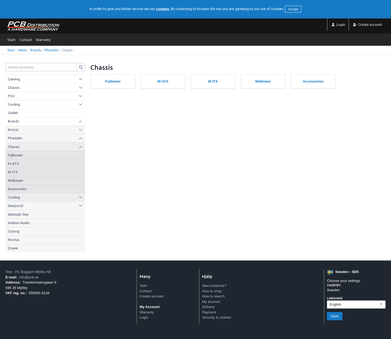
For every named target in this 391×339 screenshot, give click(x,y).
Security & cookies (216, 317)
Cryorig (14, 231)
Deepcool (15, 206)
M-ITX (13, 172)
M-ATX (13, 163)
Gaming (14, 79)
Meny (22, 50)
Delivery (208, 307)
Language (334, 298)
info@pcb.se (29, 277)
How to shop (212, 291)
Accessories (17, 189)
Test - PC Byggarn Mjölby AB (28, 272)
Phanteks (51, 50)
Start (11, 40)
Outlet (13, 113)
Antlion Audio (19, 223)
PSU (11, 96)
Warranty (43, 40)
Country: (334, 285)
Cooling (14, 104)
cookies (162, 9)
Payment (209, 312)
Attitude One (18, 214)
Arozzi (13, 129)
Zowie (13, 248)
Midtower (15, 180)
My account (211, 302)
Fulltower (15, 155)
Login (144, 317)
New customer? (214, 286)
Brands (35, 50)
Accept (293, 9)
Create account (151, 296)
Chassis (14, 87)
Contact (26, 40)
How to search (213, 296)
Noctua (13, 239)
